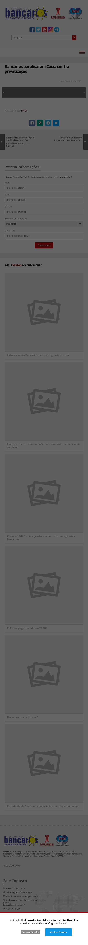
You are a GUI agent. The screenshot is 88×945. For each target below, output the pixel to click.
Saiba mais (62, 923)
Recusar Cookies (30, 932)
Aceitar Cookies (58, 932)
